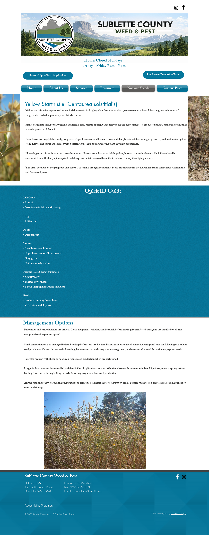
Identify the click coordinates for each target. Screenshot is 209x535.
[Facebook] (183, 7)
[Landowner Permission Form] (163, 75)
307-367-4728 (83, 483)
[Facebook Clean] (177, 476)
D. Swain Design (178, 513)
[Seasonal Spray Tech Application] (48, 76)
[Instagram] (176, 7)
